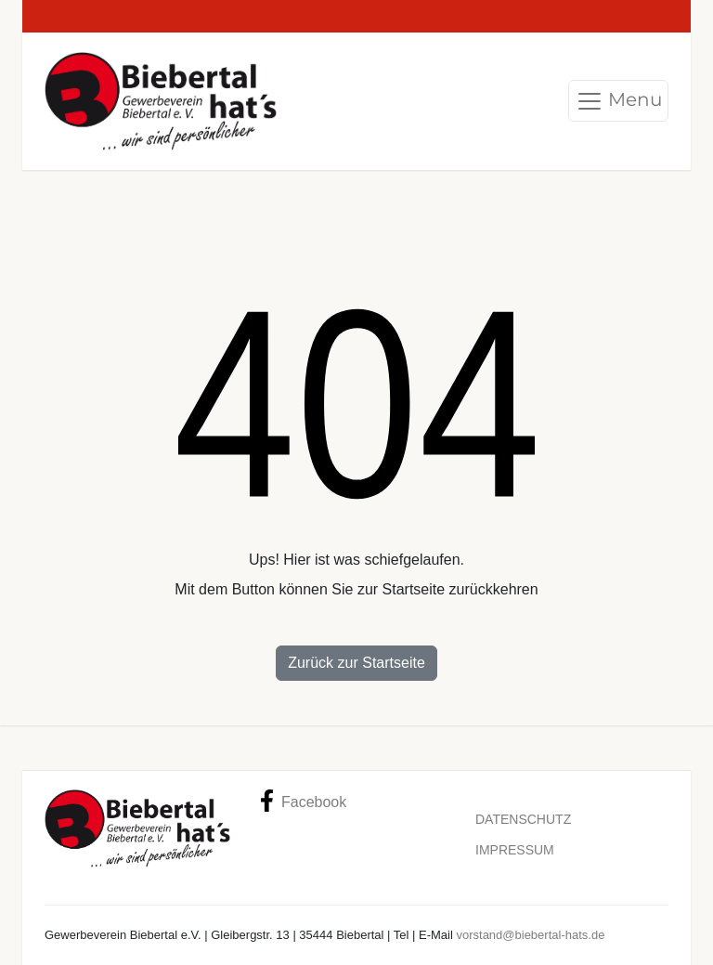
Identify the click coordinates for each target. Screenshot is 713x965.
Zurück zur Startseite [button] (356, 663)
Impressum (514, 849)
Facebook (303, 800)
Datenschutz (523, 819)
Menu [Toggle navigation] (619, 101)
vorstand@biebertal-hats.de (530, 935)
